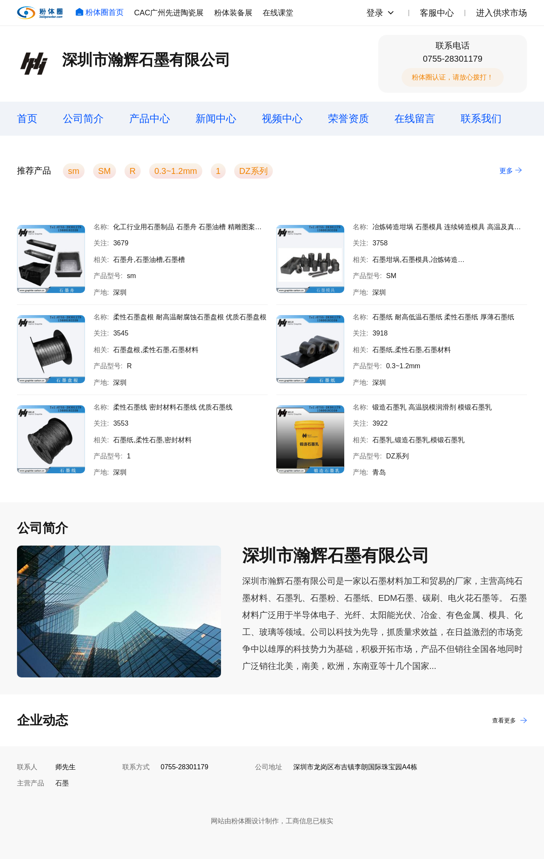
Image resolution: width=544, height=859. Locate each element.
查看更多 (509, 720)
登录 (374, 13)
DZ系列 (253, 171)
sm (73, 171)
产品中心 (149, 118)
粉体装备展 (233, 13)
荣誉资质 (348, 118)
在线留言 (414, 118)
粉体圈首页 (99, 12)
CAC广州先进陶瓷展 (169, 13)
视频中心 (282, 118)
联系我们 (481, 118)
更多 (510, 170)
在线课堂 (278, 13)
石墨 (62, 783)
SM (104, 171)
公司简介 (83, 118)
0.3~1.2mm (175, 171)
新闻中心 (216, 118)
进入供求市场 (501, 13)
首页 (27, 118)
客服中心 (437, 13)
